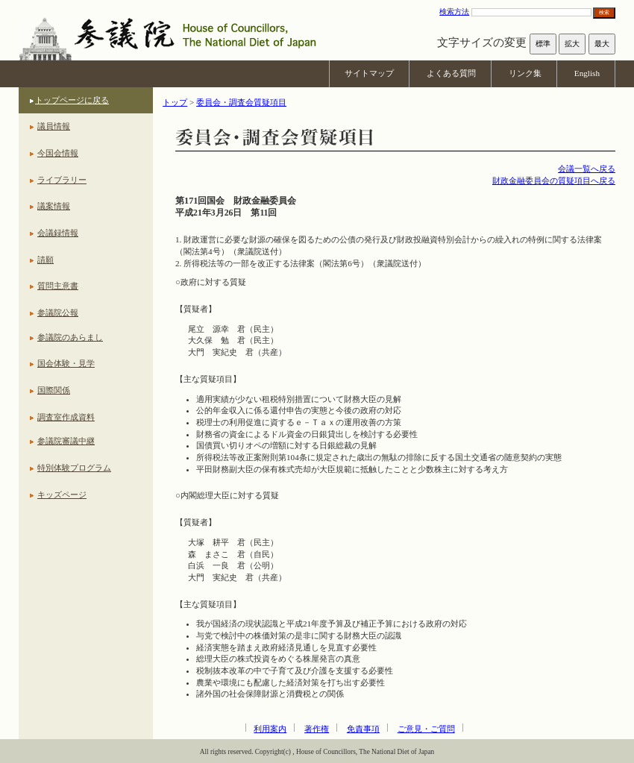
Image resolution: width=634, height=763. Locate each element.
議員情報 (53, 126)
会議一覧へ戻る (586, 168)
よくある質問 (451, 73)
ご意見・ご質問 (426, 728)
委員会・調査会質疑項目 (241, 102)
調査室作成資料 (66, 416)
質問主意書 (57, 285)
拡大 (572, 44)
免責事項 (363, 728)
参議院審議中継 (66, 440)
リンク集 (525, 73)
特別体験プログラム (74, 467)
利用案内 (270, 728)
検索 (604, 12)
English (587, 73)
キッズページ (62, 494)
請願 (45, 259)
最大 (601, 44)
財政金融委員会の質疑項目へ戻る (553, 180)
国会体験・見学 (66, 363)
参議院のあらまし (70, 337)
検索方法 (454, 11)
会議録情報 (57, 232)
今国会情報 (57, 152)
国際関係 (53, 390)
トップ (175, 102)
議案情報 (53, 205)
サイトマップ (369, 73)
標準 (543, 44)
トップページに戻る (72, 99)
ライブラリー (62, 179)
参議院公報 (57, 312)
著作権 (316, 728)
